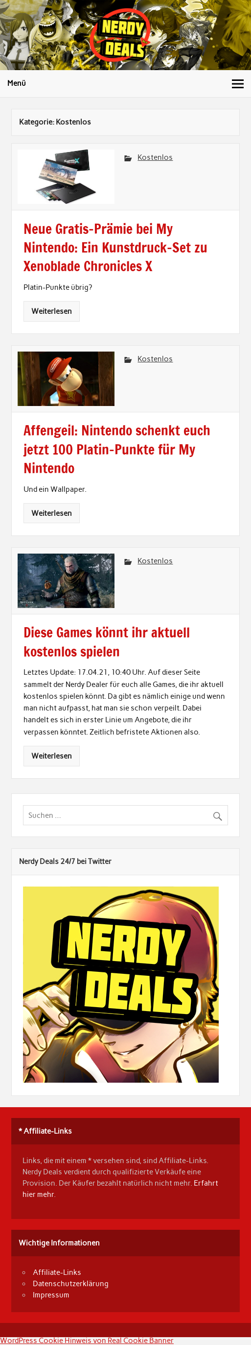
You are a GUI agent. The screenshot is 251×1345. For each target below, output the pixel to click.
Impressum (51, 1295)
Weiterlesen (51, 311)
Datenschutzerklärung (71, 1283)
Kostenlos (155, 157)
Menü (16, 83)
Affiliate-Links (57, 1272)
